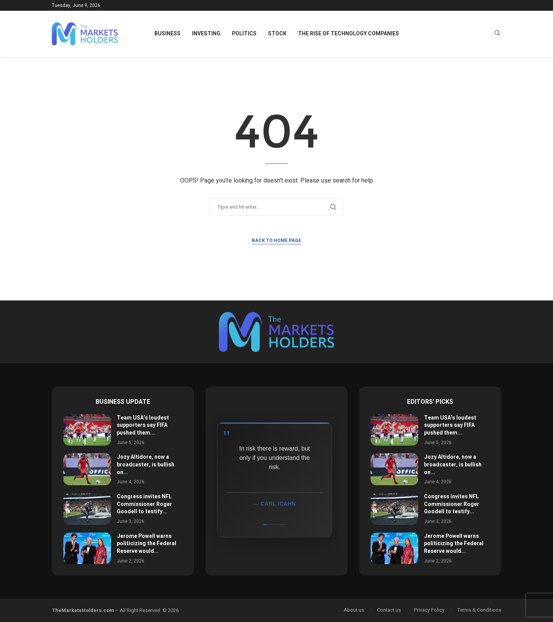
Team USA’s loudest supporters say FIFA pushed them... (143, 425)
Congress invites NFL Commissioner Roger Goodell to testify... (144, 504)
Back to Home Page (276, 240)
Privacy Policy (429, 610)
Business (167, 34)
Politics (244, 34)
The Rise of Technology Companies (348, 34)
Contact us (389, 610)
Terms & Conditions (479, 610)
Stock (277, 34)
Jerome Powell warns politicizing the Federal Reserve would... (146, 543)
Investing (206, 34)
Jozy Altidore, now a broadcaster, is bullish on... (145, 464)
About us (354, 610)
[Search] (497, 34)
